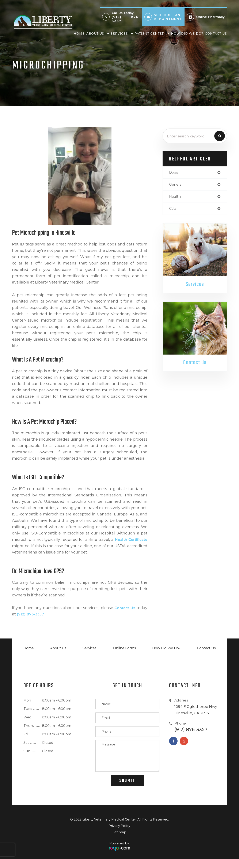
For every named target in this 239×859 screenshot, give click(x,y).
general (176, 185)
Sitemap (119, 832)
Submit (127, 780)
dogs (174, 172)
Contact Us (216, 34)
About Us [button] (97, 34)
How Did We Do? (187, 34)
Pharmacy (216, 17)
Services (194, 285)
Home (79, 34)
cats (173, 209)
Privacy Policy (119, 826)
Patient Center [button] (151, 34)
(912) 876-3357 (126, 19)
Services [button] (122, 34)
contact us (124, 608)
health (175, 197)
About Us (58, 648)
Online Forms (123, 648)
